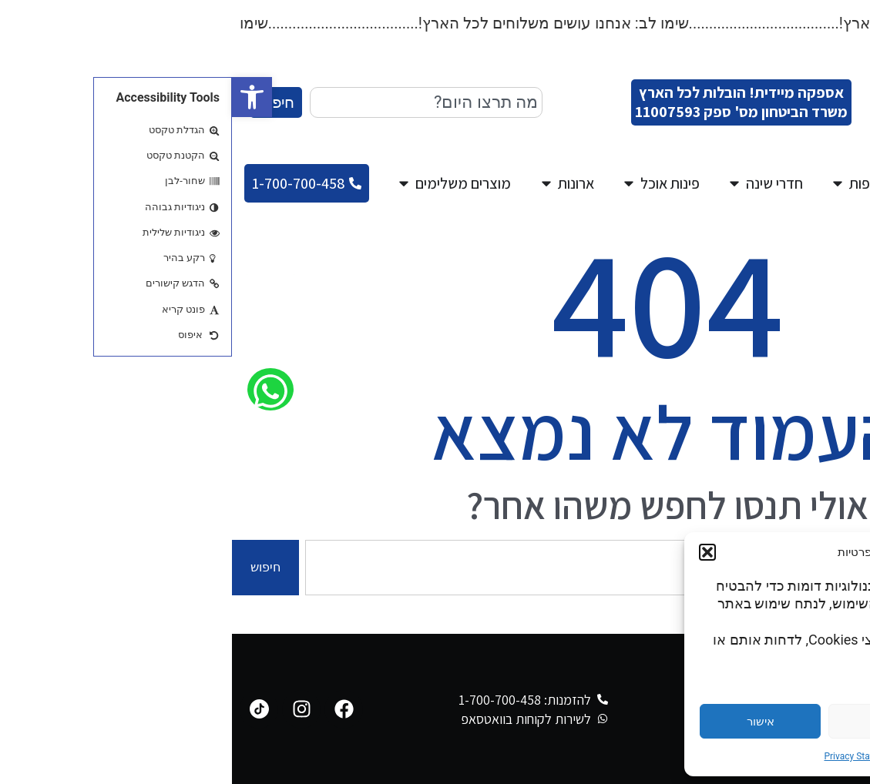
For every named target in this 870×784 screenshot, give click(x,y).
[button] (20, 97)
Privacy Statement (629, 756)
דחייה (657, 722)
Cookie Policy (703, 756)
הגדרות (786, 722)
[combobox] (194, 102)
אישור (528, 722)
